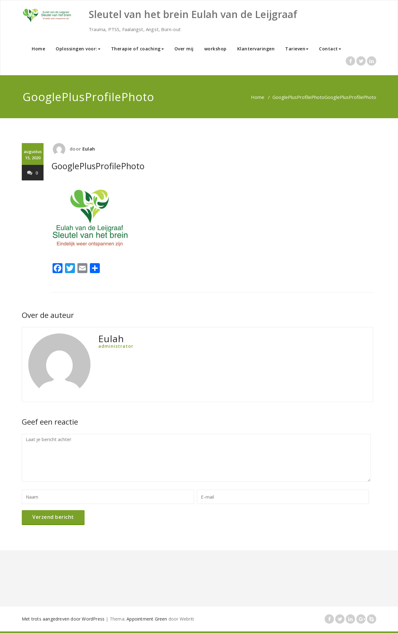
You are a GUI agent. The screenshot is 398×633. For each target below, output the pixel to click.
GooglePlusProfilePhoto (298, 97)
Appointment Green (147, 619)
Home (38, 49)
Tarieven (296, 49)
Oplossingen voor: (78, 49)
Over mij (184, 49)
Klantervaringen (256, 49)
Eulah (88, 149)
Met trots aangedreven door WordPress (63, 619)
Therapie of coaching (137, 49)
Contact (330, 49)
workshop (215, 49)
